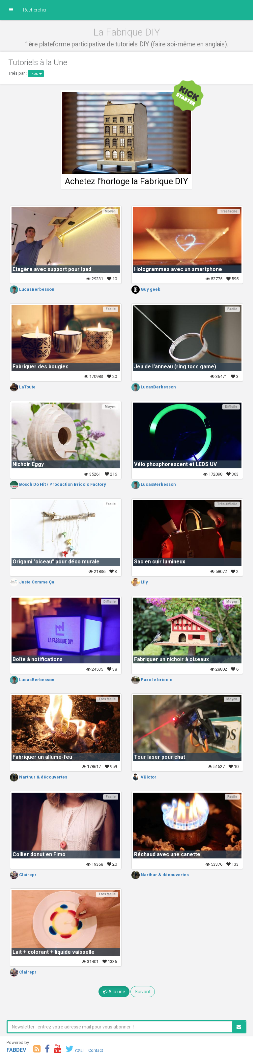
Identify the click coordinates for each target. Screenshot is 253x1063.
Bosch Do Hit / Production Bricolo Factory (58, 484)
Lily (139, 582)
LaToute (23, 386)
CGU (79, 1050)
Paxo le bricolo (151, 679)
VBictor (143, 777)
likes (36, 73)
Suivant (143, 991)
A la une (114, 991)
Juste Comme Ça (32, 582)
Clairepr (23, 874)
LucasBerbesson (32, 289)
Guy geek (145, 289)
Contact (95, 1050)
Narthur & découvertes (38, 777)
